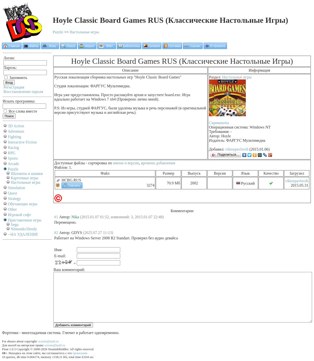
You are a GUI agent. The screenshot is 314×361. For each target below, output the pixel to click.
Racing (13, 147)
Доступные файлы (69, 163)
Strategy (14, 198)
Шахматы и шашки (27, 173)
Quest (12, 193)
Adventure (16, 131)
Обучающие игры (22, 204)
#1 (56, 217)
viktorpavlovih (237, 149)
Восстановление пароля (23, 92)
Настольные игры (84, 32)
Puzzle (58, 32)
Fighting (14, 137)
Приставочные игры (24, 220)
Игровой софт (19, 215)
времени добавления (158, 163)
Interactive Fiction (22, 142)
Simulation (16, 188)
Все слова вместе (20, 111)
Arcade (13, 164)
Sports (13, 158)
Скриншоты (219, 123)
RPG (11, 153)
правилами (80, 353)
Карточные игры (24, 178)
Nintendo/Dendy (24, 229)
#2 (56, 233)
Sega (14, 224)
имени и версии (126, 163)
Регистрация (13, 87)
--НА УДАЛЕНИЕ (23, 234)
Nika (75, 217)
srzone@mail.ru (48, 341)
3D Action (16, 126)
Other (12, 209)
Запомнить (15, 78)
